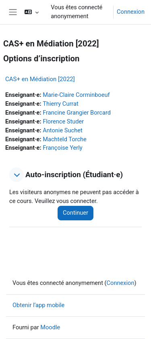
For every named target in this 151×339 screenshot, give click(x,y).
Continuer (75, 212)
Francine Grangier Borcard (77, 112)
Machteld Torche (65, 139)
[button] (31, 12)
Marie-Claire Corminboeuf (76, 94)
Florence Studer (63, 121)
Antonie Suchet (63, 130)
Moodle (50, 327)
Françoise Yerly (62, 147)
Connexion (131, 11)
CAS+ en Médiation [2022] (40, 79)
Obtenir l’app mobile (38, 305)
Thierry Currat (61, 103)
